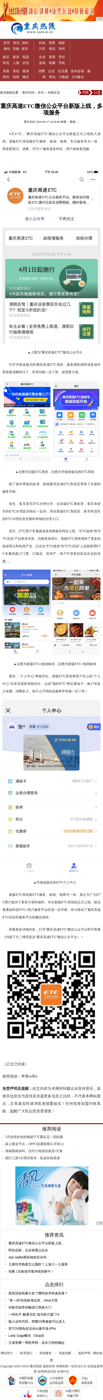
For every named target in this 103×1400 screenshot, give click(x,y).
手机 (61, 63)
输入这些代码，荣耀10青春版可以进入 (36, 1321)
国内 (25, 43)
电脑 (52, 63)
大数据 (64, 77)
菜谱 (52, 57)
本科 (61, 49)
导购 (16, 49)
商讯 (6, 77)
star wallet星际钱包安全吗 (27, 1257)
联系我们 (26, 1353)
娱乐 (6, 57)
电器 (25, 57)
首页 (6, 43)
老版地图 (65, 1353)
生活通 (63, 71)
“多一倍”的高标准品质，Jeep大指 (33, 1300)
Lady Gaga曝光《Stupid (26, 1335)
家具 (16, 57)
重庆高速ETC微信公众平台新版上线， (36, 1243)
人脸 (16, 63)
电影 (61, 43)
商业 (52, 77)
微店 (25, 77)
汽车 (42, 49)
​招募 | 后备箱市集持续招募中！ (31, 1271)
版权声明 (84, 1353)
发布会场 (77, 71)
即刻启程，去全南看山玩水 (28, 1250)
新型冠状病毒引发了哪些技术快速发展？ (38, 1293)
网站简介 (7, 1353)
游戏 (42, 63)
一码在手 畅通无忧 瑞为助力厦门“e (33, 1314)
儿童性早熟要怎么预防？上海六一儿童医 (38, 1264)
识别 (25, 63)
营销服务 (45, 1353)
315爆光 (78, 77)
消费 (41, 71)
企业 (42, 57)
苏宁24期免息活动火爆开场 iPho (32, 1328)
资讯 (16, 43)
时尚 (6, 63)
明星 (52, 43)
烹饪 (61, 57)
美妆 (16, 71)
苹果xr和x (29, 1076)
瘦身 (25, 71)
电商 (16, 77)
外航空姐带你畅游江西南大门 (29, 1307)
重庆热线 (28, 92)
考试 (52, 49)
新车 (25, 49)
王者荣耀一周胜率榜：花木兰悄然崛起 (36, 1342)
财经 (7, 49)
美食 (6, 71)
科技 (42, 43)
